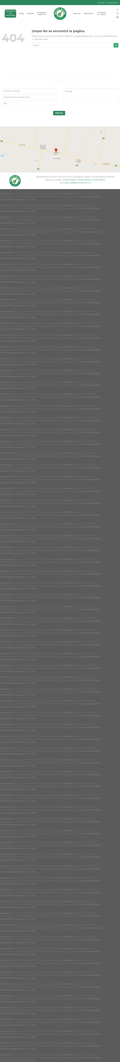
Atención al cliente (101, 13)
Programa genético (41, 13)
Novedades (88, 13)
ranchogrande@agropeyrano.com (75, 183)
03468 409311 (98, 180)
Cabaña (30, 13)
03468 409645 (69, 180)
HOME (21, 13)
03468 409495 (84, 180)
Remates (77, 13)
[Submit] (116, 45)
